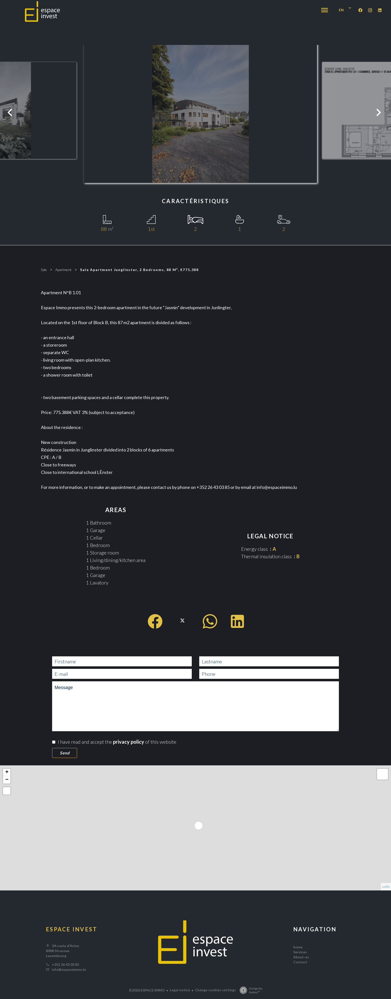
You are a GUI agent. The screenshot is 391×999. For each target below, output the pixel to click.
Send (64, 752)
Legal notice (180, 990)
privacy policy (128, 742)
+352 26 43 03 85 (65, 964)
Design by (249, 990)
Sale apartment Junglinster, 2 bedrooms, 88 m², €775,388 (140, 270)
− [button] (6, 780)
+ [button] (6, 772)
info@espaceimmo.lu (69, 969)
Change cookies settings (215, 990)
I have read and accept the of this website (117, 742)
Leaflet (386, 886)
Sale (44, 270)
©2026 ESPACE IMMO (147, 990)
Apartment (63, 270)
